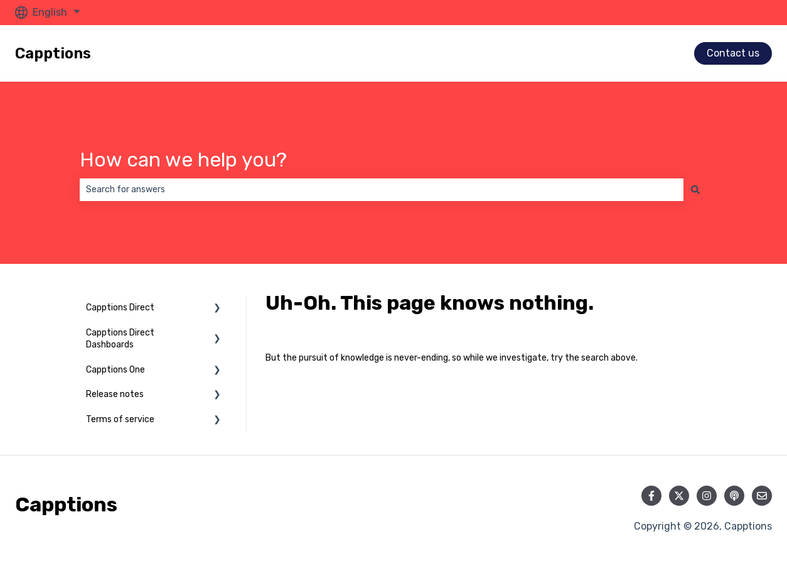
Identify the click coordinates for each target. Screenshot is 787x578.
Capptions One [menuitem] (115, 369)
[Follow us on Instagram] (707, 496)
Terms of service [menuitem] (120, 419)
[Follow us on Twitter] (679, 496)
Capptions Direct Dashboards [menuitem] (120, 339)
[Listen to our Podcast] (734, 496)
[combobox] (381, 189)
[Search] (695, 189)
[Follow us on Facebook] (651, 496)
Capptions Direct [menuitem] (120, 307)
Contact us (733, 53)
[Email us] (762, 496)
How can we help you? (183, 160)
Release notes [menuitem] (115, 394)
